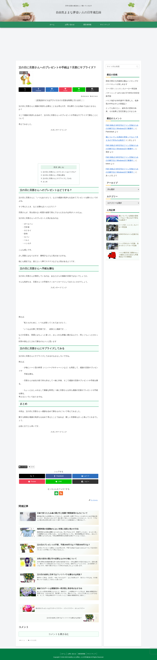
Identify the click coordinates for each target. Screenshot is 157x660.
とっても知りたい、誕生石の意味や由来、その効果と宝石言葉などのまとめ (121, 109)
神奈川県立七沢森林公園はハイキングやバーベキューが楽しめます (122, 82)
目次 (55, 167)
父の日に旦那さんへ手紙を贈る (54, 175)
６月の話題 (23, 467)
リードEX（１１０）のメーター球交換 (121, 89)
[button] (92, 89)
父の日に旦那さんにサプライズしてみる (57, 178)
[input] (122, 66)
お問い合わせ (72, 654)
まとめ (45, 181)
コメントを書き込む (58, 634)
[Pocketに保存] (65, 89)
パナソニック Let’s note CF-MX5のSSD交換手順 (122, 94)
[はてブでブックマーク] (52, 89)
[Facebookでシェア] (38, 89)
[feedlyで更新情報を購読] (56, 493)
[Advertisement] (78, 44)
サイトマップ (91, 654)
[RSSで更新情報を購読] (61, 493)
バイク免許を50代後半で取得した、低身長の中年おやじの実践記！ (122, 102)
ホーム (63, 654)
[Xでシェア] (25, 89)
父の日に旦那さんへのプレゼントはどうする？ (59, 172)
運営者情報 (81, 654)
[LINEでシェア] (78, 89)
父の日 (31, 467)
